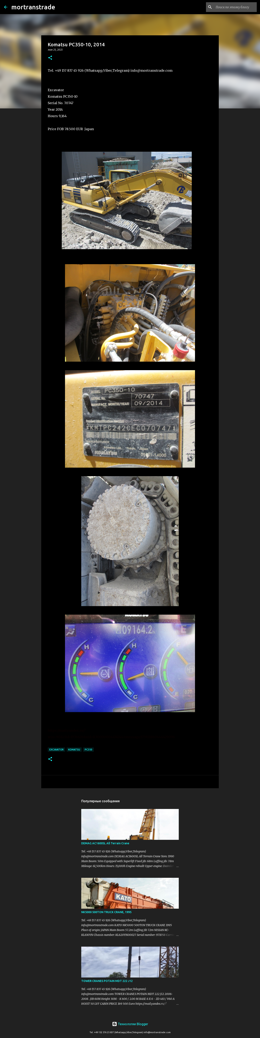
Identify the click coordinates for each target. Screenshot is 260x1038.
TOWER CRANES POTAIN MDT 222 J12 (107, 981)
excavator (56, 749)
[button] (50, 58)
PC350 (88, 749)
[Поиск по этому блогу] (235, 7)
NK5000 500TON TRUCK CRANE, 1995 (106, 912)
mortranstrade (33, 7)
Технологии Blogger (130, 1024)
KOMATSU (74, 749)
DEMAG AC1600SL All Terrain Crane (105, 843)
